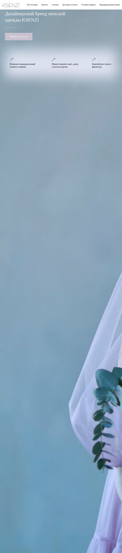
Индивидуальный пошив (110, 5)
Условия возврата (88, 5)
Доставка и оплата (69, 5)
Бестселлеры (32, 5)
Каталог (44, 5)
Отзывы (55, 5)
